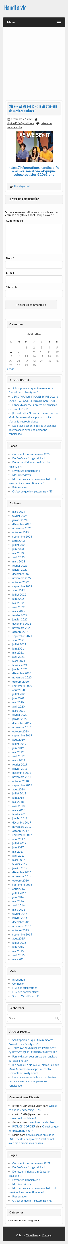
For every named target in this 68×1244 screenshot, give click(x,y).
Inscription (18, 979)
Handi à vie (15, 8)
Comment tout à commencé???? (31, 454)
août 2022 (18, 590)
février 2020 (19, 714)
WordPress (32, 1235)
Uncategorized (22, 186)
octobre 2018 (20, 781)
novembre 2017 (22, 826)
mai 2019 (18, 752)
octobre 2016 (20, 880)
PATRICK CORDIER (23, 1126)
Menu (11, 22)
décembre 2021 (21, 623)
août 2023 (18, 540)
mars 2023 (18, 561)
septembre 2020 (22, 685)
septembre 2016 (22, 884)
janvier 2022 (20, 619)
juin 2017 (18, 847)
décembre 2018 (21, 772)
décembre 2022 (21, 573)
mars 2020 (18, 710)
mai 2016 (18, 901)
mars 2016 (18, 909)
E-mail (11, 272)
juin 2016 (18, 897)
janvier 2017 (20, 868)
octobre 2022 (20, 582)
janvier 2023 (20, 569)
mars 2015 (18, 959)
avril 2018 (18, 806)
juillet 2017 (19, 843)
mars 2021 (18, 660)
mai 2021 (18, 652)
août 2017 (18, 839)
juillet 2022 (19, 594)
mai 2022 (18, 602)
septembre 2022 (22, 586)
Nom (10, 258)
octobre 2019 (20, 731)
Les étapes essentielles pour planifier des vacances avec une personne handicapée (32, 430)
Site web (11, 287)
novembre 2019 (22, 727)
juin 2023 (18, 548)
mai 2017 (18, 851)
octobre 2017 (20, 830)
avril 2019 (18, 756)
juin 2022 (18, 598)
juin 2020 (18, 698)
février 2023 (19, 565)
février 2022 (19, 615)
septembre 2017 (22, 834)
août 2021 (18, 640)
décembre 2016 (21, 872)
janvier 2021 (20, 669)
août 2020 (18, 690)
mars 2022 (18, 611)
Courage (46, 1235)
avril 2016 (18, 905)
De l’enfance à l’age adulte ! (28, 458)
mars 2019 (18, 760)
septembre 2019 (22, 735)
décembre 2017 (21, 822)
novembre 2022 (22, 578)
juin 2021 (18, 648)
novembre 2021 (22, 627)
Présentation (19, 487)
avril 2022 (18, 607)
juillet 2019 (19, 743)
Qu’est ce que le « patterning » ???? (33, 491)
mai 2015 (18, 951)
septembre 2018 (22, 785)
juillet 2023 (19, 544)
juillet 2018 (19, 793)
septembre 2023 (22, 536)
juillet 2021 (19, 644)
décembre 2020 (21, 673)
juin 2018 (18, 797)
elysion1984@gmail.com (20, 123)
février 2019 (19, 764)
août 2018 (18, 789)
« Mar (10, 368)
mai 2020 (18, 702)
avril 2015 (18, 955)
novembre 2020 (22, 677)
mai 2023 (18, 553)
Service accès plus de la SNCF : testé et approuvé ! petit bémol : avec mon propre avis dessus (32, 1139)
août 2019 (18, 739)
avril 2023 (18, 557)
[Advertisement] (34, 65)
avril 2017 (18, 855)
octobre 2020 (20, 681)
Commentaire (15, 220)
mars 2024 (18, 511)
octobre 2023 (20, 532)
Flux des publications (24, 987)
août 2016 (18, 888)
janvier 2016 (20, 917)
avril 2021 (18, 656)
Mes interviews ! (22, 474)
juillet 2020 (19, 694)
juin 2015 (18, 946)
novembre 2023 (22, 528)
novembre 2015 (22, 926)
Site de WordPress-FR (25, 996)
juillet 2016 (19, 893)
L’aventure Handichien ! (26, 470)
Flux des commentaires (26, 991)
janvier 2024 (20, 520)
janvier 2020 (20, 718)
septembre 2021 (22, 636)
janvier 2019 (20, 768)
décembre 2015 (21, 922)
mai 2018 (18, 801)
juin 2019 (18, 748)
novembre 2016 (22, 876)
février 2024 (19, 515)
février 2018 (19, 814)
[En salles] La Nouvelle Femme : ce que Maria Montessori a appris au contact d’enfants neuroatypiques (34, 417)
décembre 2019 (21, 723)
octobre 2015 (20, 930)
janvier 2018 (20, 818)
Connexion (18, 983)
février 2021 (19, 665)
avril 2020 (18, 706)
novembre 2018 (22, 776)
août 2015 (18, 938)
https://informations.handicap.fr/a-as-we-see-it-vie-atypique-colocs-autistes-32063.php (34, 171)
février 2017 (19, 864)
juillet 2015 (19, 942)
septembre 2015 (22, 934)
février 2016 (19, 913)
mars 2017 (18, 859)
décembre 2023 (21, 524)
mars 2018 (18, 810)
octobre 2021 (20, 631)
